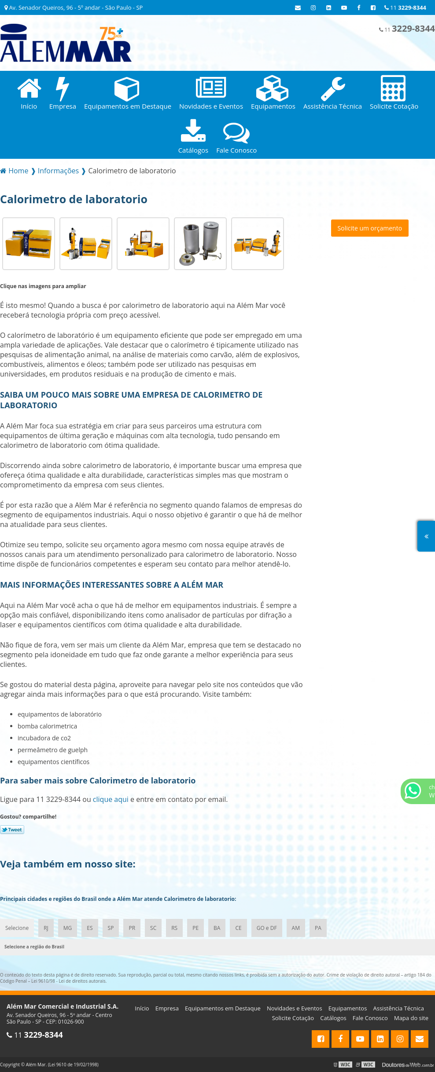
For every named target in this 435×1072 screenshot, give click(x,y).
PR (132, 928)
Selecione (17, 928)
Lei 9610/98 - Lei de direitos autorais (68, 981)
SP (111, 928)
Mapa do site (411, 1018)
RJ (46, 928)
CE (238, 928)
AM (296, 928)
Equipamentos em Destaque (223, 1008)
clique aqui (111, 799)
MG (67, 928)
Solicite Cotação (293, 1018)
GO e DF (267, 928)
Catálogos (333, 1018)
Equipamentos (347, 1008)
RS (174, 928)
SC (153, 928)
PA (318, 928)
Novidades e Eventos (294, 1008)
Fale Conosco (370, 1018)
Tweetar (12, 829)
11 (405, 7)
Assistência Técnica (398, 1008)
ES (89, 928)
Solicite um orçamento (370, 228)
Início (142, 1008)
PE (195, 928)
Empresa (167, 1008)
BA (217, 928)
